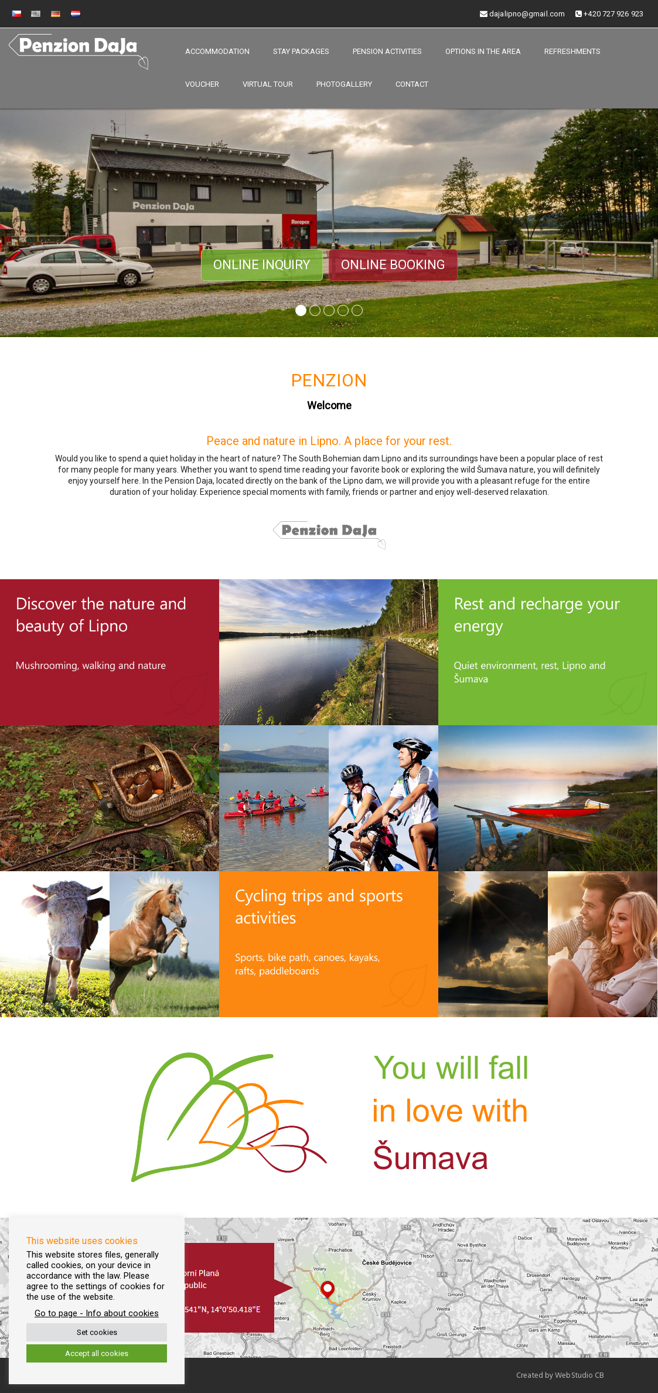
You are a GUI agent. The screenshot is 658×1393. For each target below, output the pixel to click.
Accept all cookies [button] (96, 1353)
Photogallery (344, 84)
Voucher (202, 84)
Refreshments (572, 51)
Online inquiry (262, 264)
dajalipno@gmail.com (522, 13)
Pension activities (387, 51)
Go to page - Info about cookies (97, 1313)
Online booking (393, 264)
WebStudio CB (579, 1375)
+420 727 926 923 (609, 13)
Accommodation (217, 51)
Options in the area (483, 51)
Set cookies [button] (97, 1332)
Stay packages (301, 51)
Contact (412, 84)
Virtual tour (268, 84)
